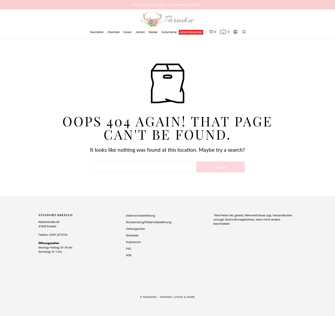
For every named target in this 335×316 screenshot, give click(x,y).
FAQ (128, 249)
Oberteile (113, 32)
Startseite (132, 235)
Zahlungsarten (135, 229)
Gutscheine (169, 32)
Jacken (140, 32)
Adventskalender (191, 32)
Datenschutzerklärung (140, 215)
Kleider (153, 32)
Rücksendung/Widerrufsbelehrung (148, 222)
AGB (129, 255)
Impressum (133, 242)
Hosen (127, 32)
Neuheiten (97, 32)
